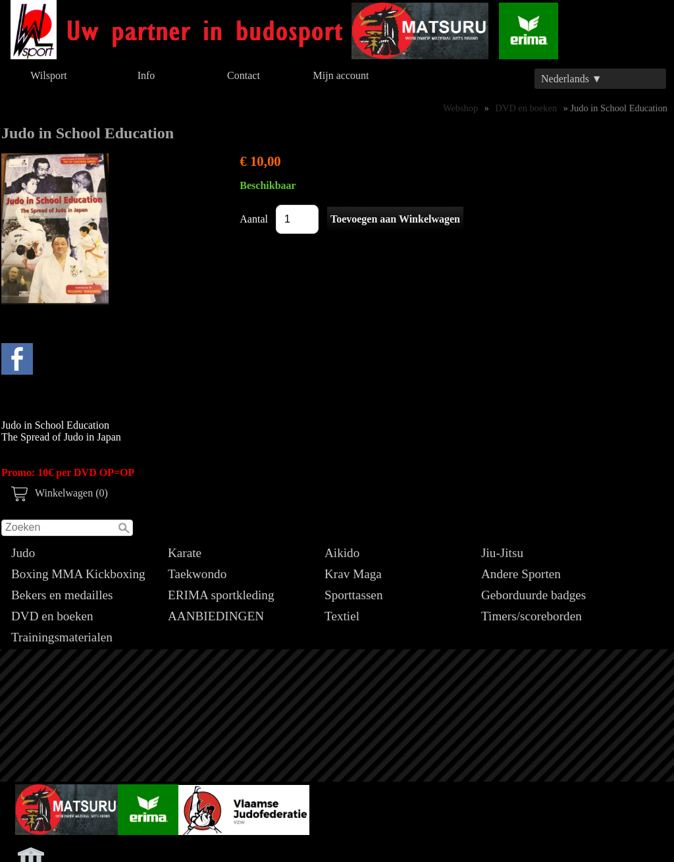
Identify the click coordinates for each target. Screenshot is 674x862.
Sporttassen (353, 595)
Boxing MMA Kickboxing (78, 574)
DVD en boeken (52, 616)
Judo (23, 553)
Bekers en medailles (62, 595)
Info (146, 75)
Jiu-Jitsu (502, 553)
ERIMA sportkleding (221, 595)
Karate (184, 553)
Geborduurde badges (533, 595)
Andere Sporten (521, 574)
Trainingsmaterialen (62, 637)
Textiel (341, 616)
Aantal (254, 219)
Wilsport (48, 75)
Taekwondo (197, 574)
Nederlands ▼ (571, 78)
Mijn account (341, 75)
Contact (243, 75)
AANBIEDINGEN (216, 616)
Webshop (460, 108)
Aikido (341, 553)
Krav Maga (353, 574)
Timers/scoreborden (531, 616)
